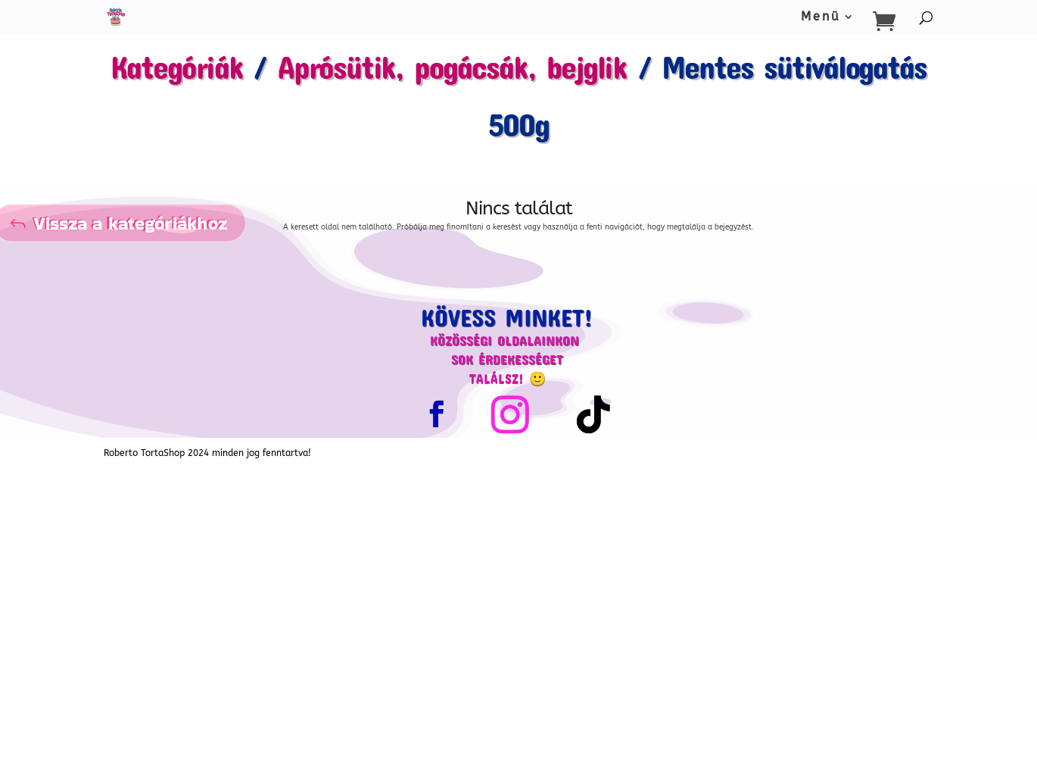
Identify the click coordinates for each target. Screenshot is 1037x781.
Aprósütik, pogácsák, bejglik (452, 66)
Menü (821, 17)
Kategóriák (176, 66)
